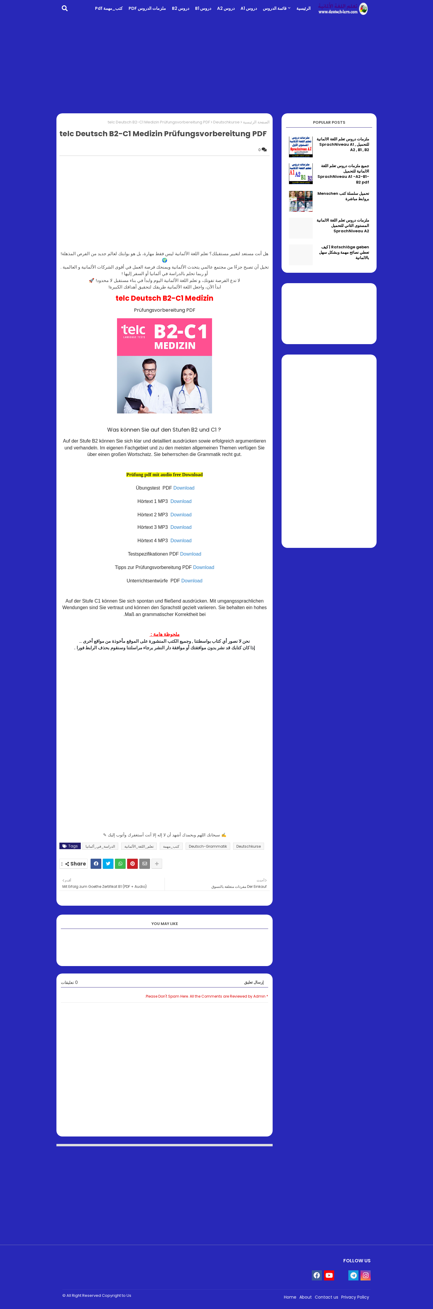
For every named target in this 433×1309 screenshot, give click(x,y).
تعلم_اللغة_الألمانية (139, 846)
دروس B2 (180, 8)
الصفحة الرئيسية (256, 122)
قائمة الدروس (275, 8)
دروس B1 (203, 8)
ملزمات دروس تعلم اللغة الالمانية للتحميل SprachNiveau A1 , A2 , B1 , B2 (343, 145)
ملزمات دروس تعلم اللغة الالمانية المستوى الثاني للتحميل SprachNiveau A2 (343, 226)
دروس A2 (226, 8)
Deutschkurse (226, 122)
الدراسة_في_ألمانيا (100, 846)
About (305, 1297)
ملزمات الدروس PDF (147, 8)
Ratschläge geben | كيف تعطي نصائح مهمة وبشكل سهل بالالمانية (344, 252)
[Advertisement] (216, 64)
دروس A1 (249, 8)
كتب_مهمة (171, 846)
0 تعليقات (69, 982)
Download (184, 487)
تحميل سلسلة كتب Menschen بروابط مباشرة (343, 196)
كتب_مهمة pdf (109, 8)
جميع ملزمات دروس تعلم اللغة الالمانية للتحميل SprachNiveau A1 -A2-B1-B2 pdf (343, 174)
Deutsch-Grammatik (208, 846)
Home (290, 1297)
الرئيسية (303, 8)
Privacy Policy (355, 1297)
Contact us (326, 1297)
